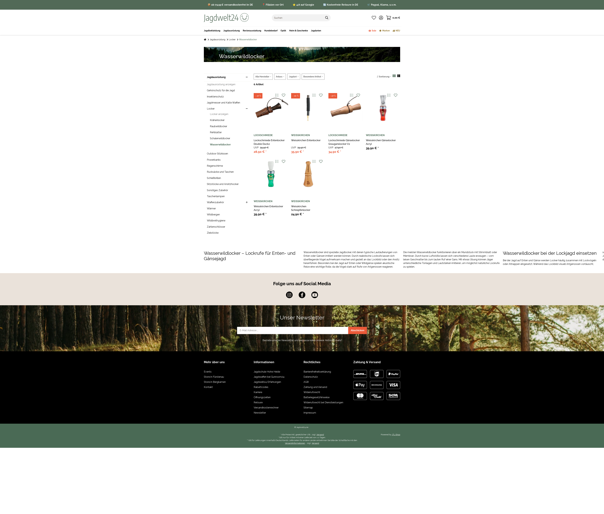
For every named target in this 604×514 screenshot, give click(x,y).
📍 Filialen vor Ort (273, 4)
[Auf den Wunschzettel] (283, 95)
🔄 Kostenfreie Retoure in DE (340, 4)
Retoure (258, 402)
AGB (306, 382)
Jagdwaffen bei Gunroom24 (269, 376)
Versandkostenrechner (266, 407)
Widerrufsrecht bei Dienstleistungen (323, 402)
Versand (320, 434)
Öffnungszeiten (262, 397)
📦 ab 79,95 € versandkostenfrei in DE (230, 4)
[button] (381, 17)
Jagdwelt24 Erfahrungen (267, 382)
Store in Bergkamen (215, 382)
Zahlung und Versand (315, 387)
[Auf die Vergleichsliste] (277, 95)
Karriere (258, 392)
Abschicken (357, 330)
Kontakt (208, 387)
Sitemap (308, 407)
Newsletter (260, 412)
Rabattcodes (261, 387)
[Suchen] (297, 17)
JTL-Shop (396, 434)
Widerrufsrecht (312, 392)
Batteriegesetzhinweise (316, 397)
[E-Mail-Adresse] (292, 330)
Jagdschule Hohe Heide (267, 371)
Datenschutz (311, 376)
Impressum (310, 412)
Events (208, 371)
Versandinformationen (295, 443)
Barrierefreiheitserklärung (317, 371)
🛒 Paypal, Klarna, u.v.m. (381, 4)
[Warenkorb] (393, 17)
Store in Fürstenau (214, 376)
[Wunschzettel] (374, 17)
